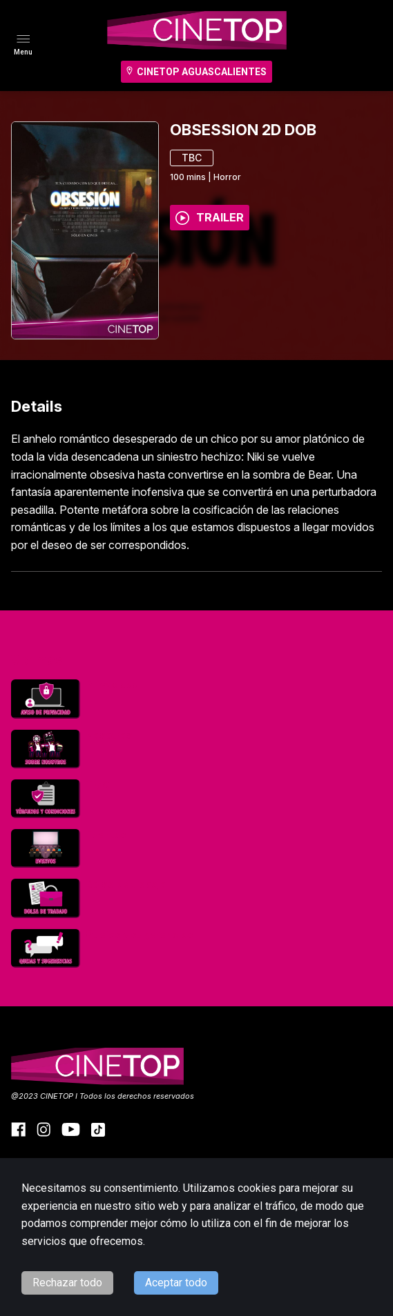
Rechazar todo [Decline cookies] (67, 1282)
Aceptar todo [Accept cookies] (176, 1282)
